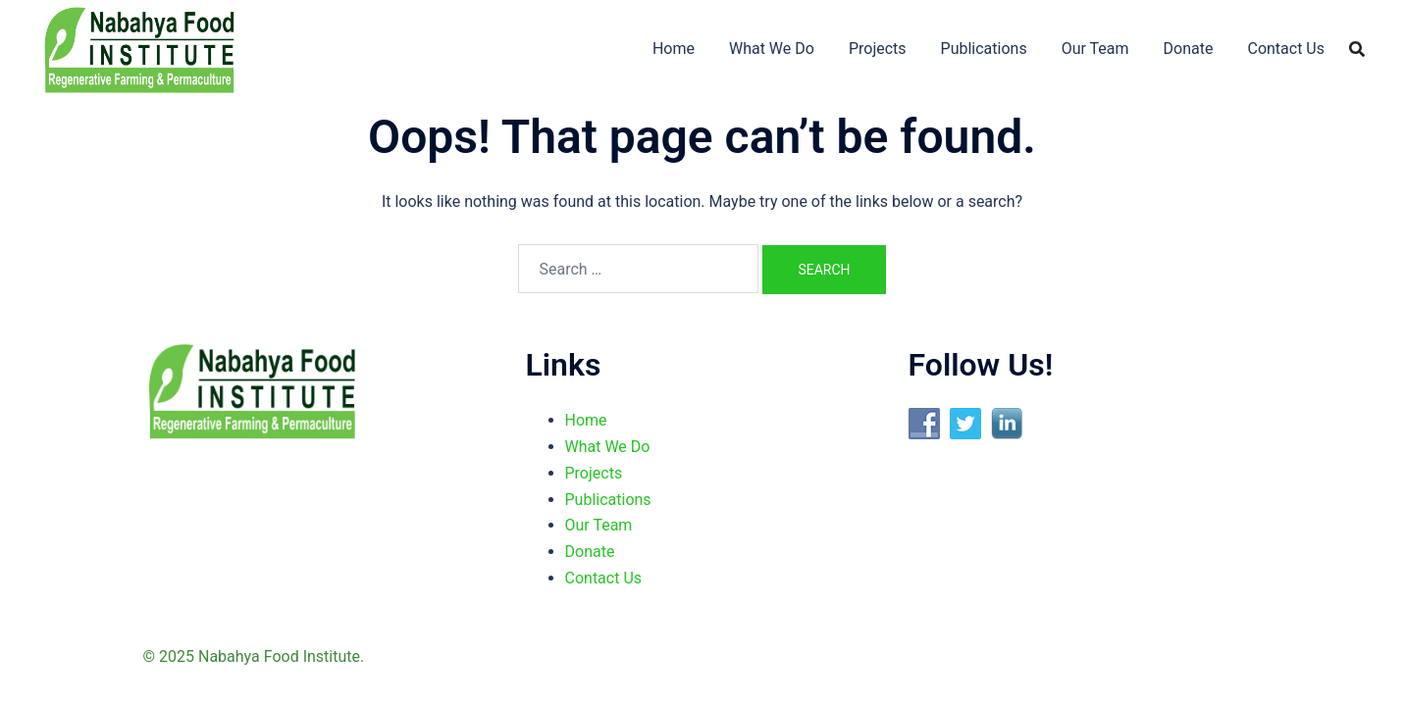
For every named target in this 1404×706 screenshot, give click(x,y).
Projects (878, 48)
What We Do (771, 48)
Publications (984, 48)
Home (673, 48)
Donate (1189, 48)
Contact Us (1286, 48)
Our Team (1095, 48)
